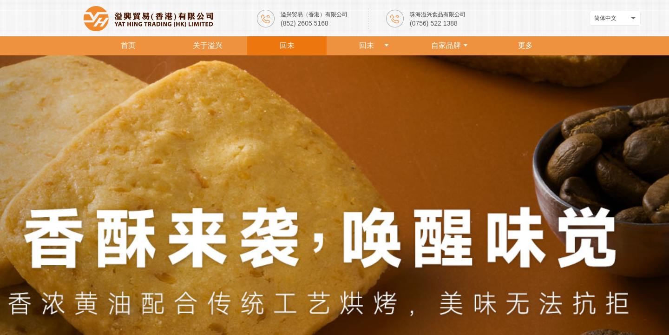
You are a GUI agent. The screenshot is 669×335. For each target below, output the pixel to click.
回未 (287, 45)
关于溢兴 (208, 45)
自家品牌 (446, 45)
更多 (525, 45)
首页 (128, 45)
